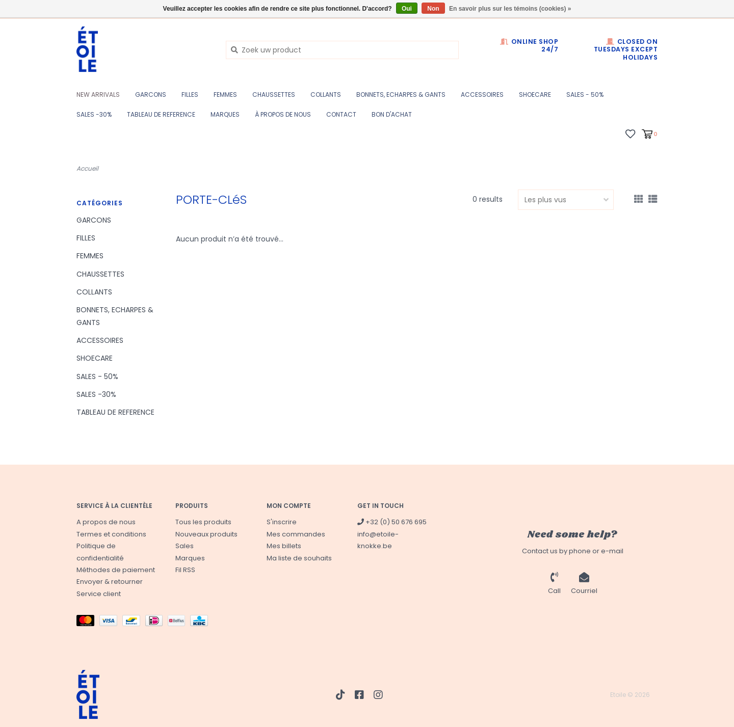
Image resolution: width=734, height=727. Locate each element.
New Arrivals (98, 94)
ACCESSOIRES (482, 94)
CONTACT (341, 114)
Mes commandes (296, 534)
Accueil (87, 168)
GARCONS (150, 94)
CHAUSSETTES (273, 94)
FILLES (189, 94)
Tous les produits (203, 522)
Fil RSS (185, 570)
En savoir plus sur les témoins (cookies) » (510, 8)
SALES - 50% (585, 94)
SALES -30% (94, 114)
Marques (225, 114)
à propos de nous (283, 114)
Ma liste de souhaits (299, 558)
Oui (407, 8)
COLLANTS (325, 94)
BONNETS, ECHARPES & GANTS (400, 94)
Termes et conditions (111, 534)
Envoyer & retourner (109, 581)
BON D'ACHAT (392, 114)
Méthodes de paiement (115, 570)
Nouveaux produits (206, 534)
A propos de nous (106, 522)
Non (433, 8)
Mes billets (284, 546)
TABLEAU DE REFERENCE (161, 114)
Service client (98, 594)
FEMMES (225, 94)
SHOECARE (535, 94)
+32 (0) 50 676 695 (392, 522)
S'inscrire (282, 522)
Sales (184, 546)
